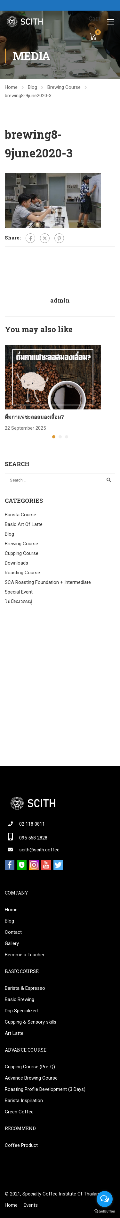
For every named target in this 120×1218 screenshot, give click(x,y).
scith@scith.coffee (39, 850)
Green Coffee (19, 1112)
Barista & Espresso (25, 988)
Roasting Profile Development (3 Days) (45, 1089)
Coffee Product (21, 1145)
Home (11, 87)
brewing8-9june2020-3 (28, 95)
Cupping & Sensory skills (30, 1022)
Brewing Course (64, 87)
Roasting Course (22, 573)
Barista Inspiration (24, 1100)
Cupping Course (21, 553)
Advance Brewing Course (31, 1078)
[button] (53, 436)
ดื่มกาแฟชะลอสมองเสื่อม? (34, 416)
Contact (13, 932)
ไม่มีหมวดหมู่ (18, 601)
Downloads (16, 563)
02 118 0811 (32, 824)
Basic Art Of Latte (24, 524)
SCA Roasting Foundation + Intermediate (48, 582)
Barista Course (20, 515)
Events (31, 1205)
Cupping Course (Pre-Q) (30, 1067)
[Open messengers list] (105, 1199)
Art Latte (14, 1033)
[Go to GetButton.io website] (104, 1211)
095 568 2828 (33, 838)
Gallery (12, 943)
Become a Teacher (24, 955)
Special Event (19, 592)
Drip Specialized (21, 1011)
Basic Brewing (19, 999)
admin (60, 300)
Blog (32, 87)
